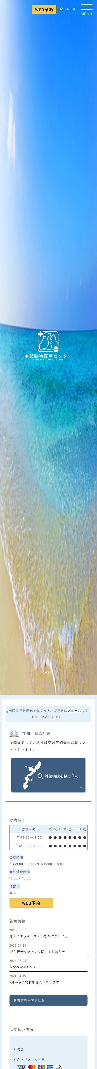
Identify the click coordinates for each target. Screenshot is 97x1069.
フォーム (74, 710)
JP (74, 8)
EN (67, 8)
